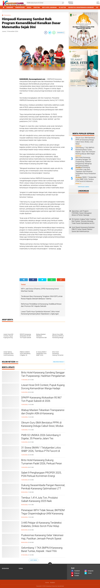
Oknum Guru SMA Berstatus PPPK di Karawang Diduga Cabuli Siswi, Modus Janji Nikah (42, 426)
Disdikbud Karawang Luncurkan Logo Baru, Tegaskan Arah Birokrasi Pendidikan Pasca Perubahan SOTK (86, 171)
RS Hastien (62, 7)
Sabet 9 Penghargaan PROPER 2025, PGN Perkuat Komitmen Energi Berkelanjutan (41, 476)
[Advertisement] (10, 65)
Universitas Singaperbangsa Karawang (81, 7)
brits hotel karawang (49, 7)
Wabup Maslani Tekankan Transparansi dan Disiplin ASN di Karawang (42, 412)
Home (47, 582)
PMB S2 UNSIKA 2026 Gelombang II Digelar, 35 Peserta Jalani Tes (41, 437)
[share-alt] (24, 279)
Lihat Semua (33, 560)
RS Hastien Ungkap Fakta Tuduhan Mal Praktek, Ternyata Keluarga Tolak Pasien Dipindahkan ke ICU (84, 221)
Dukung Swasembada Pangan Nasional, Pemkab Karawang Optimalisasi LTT (43, 487)
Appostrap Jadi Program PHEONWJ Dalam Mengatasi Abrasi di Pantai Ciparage (82, 213)
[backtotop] (50, 564)
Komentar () (60, 32)
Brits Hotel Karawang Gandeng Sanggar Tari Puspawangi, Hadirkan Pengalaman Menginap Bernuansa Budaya (43, 376)
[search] (45, 2)
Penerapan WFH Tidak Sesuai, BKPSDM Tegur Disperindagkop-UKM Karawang (43, 512)
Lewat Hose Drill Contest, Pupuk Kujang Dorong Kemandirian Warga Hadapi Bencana (43, 388)
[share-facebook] (45, 32)
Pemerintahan (20, 7)
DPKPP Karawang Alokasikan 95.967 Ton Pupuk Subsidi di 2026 (41, 399)
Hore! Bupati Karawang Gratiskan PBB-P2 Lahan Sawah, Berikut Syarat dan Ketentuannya (83, 229)
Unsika (29, 7)
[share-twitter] (49, 32)
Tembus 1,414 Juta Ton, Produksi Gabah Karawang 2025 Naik (39, 499)
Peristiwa (36, 7)
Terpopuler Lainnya (83, 186)
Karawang (9, 7)
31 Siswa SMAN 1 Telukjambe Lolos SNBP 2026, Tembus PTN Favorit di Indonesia (41, 451)
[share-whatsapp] (53, 32)
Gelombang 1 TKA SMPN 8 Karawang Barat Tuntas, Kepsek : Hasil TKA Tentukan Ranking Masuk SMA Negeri (42, 551)
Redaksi (52, 582)
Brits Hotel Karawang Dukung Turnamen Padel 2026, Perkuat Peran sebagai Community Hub (41, 463)
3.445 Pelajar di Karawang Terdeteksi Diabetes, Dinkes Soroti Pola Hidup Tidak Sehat (41, 526)
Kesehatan (5, 568)
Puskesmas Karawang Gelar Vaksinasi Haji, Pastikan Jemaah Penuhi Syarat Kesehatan (42, 538)
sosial (21, 568)
